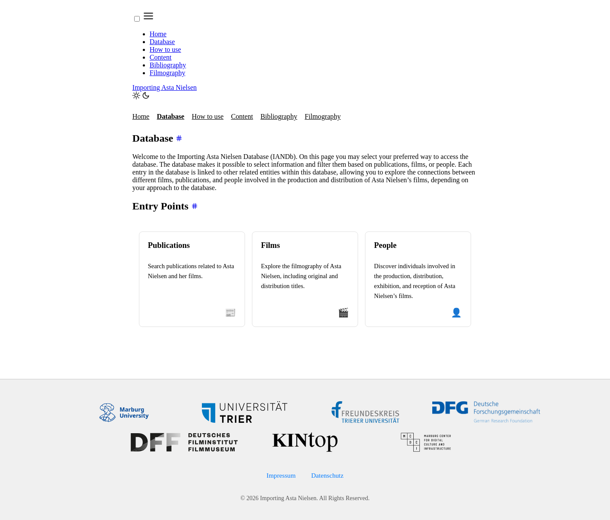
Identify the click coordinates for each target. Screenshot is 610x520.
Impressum (281, 475)
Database (162, 41)
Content (161, 57)
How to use (165, 49)
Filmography (168, 72)
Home (158, 34)
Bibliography (168, 65)
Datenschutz (327, 475)
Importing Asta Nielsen (164, 87)
